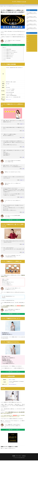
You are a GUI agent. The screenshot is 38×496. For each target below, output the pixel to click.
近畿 (27, 49)
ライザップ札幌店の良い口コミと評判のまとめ (9, 50)
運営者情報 (13, 456)
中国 (27, 35)
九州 (27, 39)
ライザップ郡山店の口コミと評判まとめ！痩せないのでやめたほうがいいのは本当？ (32, 17)
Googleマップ (22, 180)
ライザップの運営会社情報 (6, 58)
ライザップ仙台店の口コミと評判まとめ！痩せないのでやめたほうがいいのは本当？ (32, 29)
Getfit (23, 130)
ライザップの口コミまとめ (19, 1)
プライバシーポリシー (18, 456)
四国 (27, 43)
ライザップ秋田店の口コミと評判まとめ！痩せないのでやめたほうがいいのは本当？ (32, 25)
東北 (27, 45)
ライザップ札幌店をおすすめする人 (8, 56)
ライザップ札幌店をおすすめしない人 (8, 55)
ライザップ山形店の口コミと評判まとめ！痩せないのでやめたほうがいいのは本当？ (32, 21)
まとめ (4, 59)
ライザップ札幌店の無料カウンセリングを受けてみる (13, 314)
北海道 (23, 15)
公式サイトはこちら (8, 99)
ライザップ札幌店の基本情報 (7, 49)
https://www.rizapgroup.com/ (12, 384)
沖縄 (27, 47)
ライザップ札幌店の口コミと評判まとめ (8, 53)
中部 (27, 37)
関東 (27, 51)
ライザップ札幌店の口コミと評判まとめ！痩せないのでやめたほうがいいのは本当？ (32, 13)
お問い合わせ (25, 456)
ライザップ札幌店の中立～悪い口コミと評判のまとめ (10, 52)
